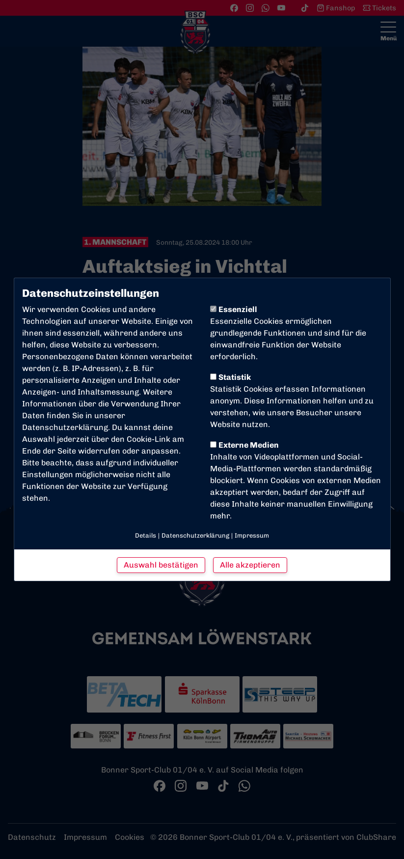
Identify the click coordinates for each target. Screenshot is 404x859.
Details (145, 535)
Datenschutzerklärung (65, 427)
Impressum (252, 535)
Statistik (230, 377)
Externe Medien (244, 445)
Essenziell (233, 309)
